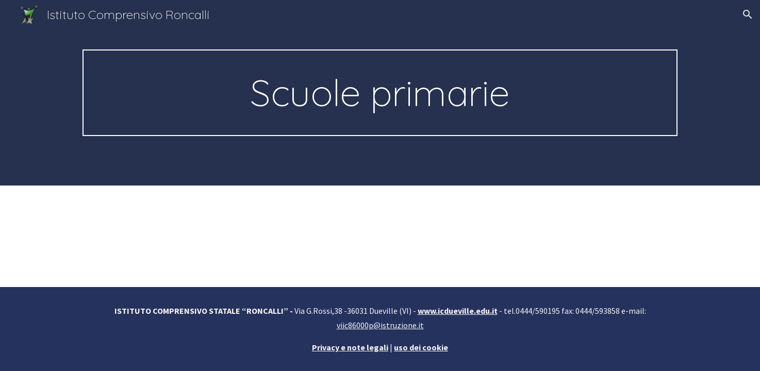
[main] (380, 92)
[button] (747, 14)
